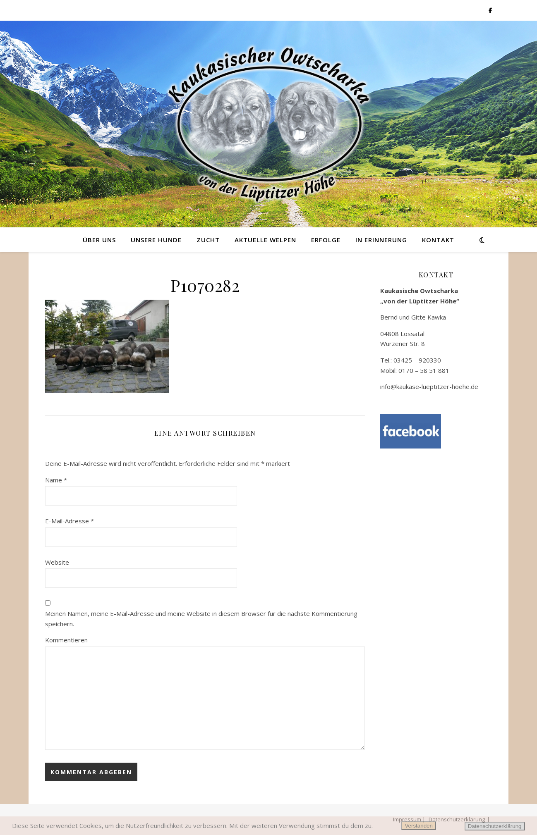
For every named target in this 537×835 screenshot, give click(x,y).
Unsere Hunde (156, 240)
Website (57, 562)
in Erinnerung (381, 240)
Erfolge (325, 240)
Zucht (208, 240)
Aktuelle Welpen (265, 240)
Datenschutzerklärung (495, 826)
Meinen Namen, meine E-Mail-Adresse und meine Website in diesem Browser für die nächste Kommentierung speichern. (201, 618)
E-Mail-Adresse (69, 521)
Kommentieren (66, 640)
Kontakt (438, 240)
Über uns (99, 240)
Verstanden (418, 826)
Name (56, 480)
